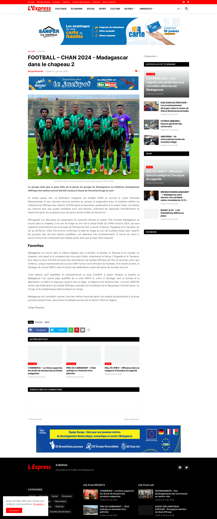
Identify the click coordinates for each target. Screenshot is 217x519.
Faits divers (60, 501)
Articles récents (43, 2)
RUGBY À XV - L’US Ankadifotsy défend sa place (172, 213)
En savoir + (39, 504)
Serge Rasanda (35, 71)
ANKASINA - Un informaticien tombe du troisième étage (173, 139)
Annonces (146, 8)
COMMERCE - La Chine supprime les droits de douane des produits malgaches (45, 370)
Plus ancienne (131, 419)
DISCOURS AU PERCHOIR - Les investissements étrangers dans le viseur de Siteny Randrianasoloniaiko (175, 106)
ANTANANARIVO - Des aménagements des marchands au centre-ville (171, 493)
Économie (77, 8)
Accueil (31, 2)
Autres (128, 8)
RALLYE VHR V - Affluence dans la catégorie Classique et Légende (122, 369)
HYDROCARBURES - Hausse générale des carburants (171, 124)
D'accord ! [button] (14, 510)
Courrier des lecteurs (81, 2)
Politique (61, 8)
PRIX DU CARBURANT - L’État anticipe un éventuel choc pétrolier (81, 370)
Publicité (96, 2)
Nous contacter (109, 2)
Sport (102, 8)
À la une (41, 51)
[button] (179, 8)
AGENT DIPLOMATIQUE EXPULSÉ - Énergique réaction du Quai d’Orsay (170, 509)
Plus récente (36, 419)
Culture (115, 8)
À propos (56, 2)
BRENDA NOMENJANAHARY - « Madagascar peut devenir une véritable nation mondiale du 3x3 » (175, 196)
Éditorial (66, 2)
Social (91, 8)
